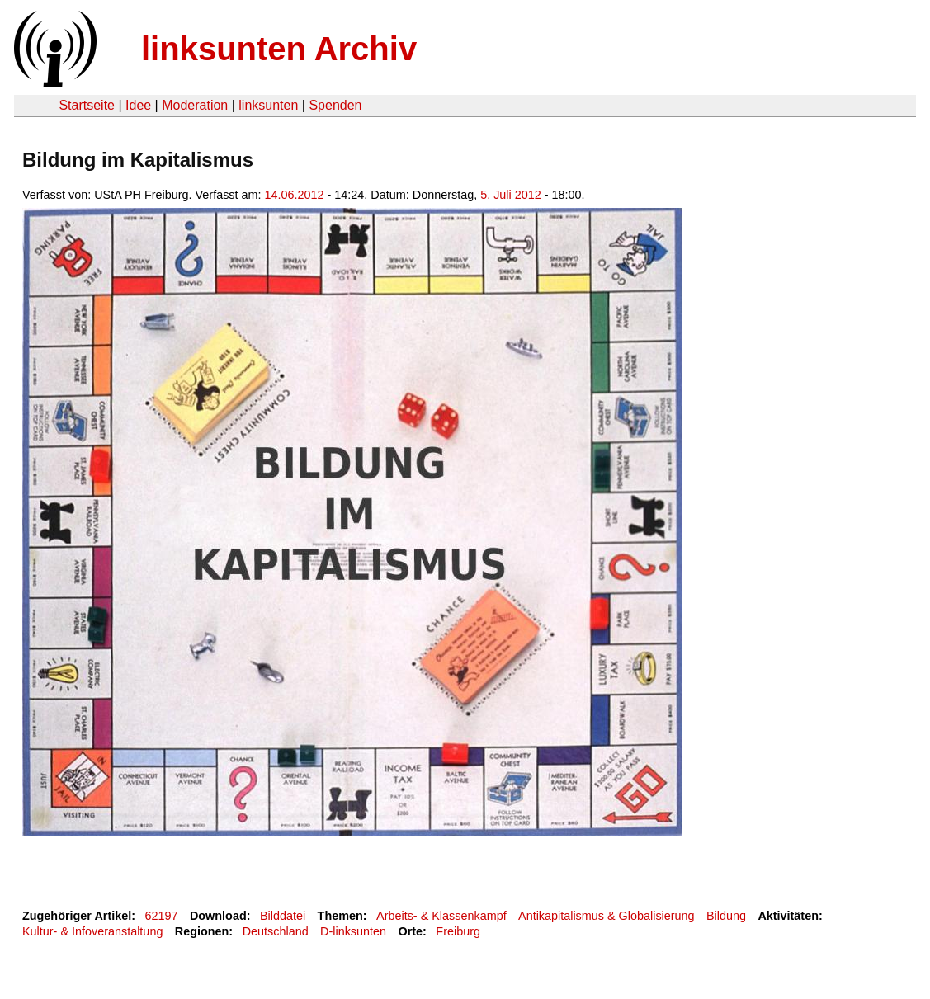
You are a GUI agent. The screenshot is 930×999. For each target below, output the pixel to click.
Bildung (726, 915)
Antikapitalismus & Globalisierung (606, 915)
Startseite (87, 105)
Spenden (335, 105)
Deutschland (276, 931)
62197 (161, 915)
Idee (138, 105)
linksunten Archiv (279, 49)
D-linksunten (353, 931)
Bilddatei (282, 915)
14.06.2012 (294, 194)
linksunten (268, 105)
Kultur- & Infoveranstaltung (92, 931)
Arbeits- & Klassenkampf (441, 915)
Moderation (195, 105)
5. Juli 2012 (510, 194)
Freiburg (458, 931)
